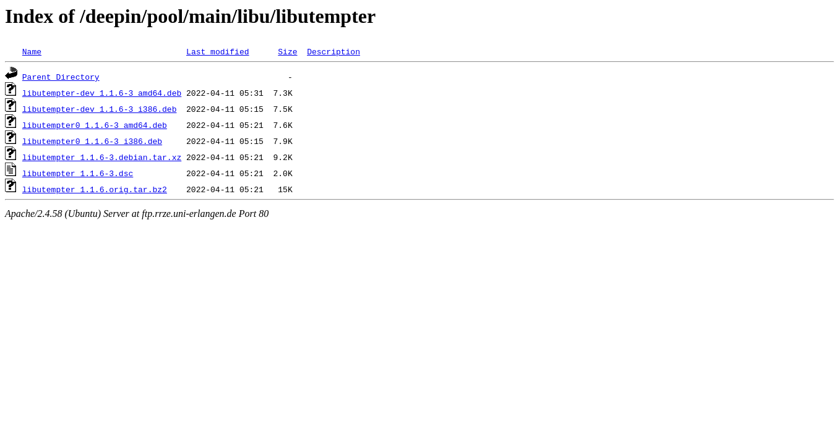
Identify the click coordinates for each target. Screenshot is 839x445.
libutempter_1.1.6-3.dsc (77, 173)
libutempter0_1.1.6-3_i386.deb (92, 140)
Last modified (217, 51)
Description (333, 51)
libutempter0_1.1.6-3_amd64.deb (94, 124)
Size (287, 51)
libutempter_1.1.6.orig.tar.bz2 (94, 189)
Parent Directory (61, 76)
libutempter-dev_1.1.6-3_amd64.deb (101, 92)
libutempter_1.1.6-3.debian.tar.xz (101, 157)
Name (31, 51)
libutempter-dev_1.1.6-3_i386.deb (99, 108)
